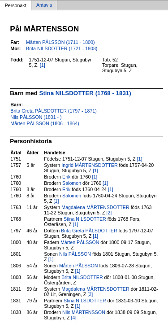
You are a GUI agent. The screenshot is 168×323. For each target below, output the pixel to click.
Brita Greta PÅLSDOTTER (89, 230)
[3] (90, 294)
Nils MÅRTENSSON (83, 312)
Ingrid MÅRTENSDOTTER (89, 165)
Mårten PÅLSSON (79, 242)
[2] (109, 212)
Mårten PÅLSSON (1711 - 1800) (60, 42)
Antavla (44, 5)
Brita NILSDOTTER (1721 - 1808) (61, 48)
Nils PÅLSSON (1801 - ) (35, 117)
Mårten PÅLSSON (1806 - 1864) (44, 123)
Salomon (71, 183)
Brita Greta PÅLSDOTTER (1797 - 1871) (53, 110)
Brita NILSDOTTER (82, 277)
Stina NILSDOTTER (85, 219)
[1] (42, 65)
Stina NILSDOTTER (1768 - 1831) (85, 93)
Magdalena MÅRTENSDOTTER (95, 207)
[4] (74, 317)
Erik (66, 176)
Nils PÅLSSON (75, 254)
